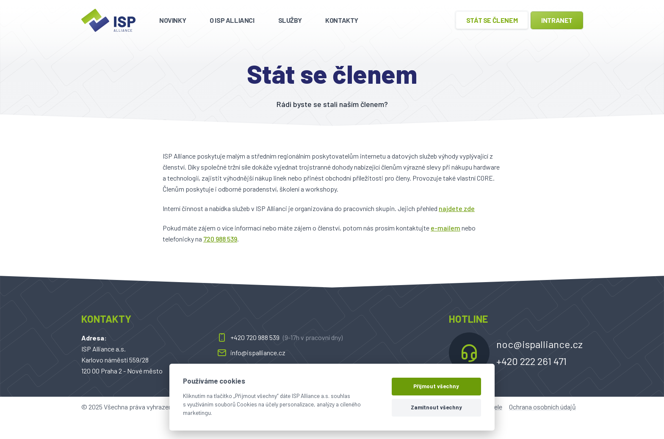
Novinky (172, 20)
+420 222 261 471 (531, 361)
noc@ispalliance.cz (539, 344)
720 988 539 (220, 239)
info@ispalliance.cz (251, 353)
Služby (290, 20)
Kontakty (341, 20)
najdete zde (457, 208)
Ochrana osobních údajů (542, 407)
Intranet (557, 20)
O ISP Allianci (232, 20)
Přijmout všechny (436, 386)
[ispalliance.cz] (108, 20)
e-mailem (445, 228)
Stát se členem (491, 20)
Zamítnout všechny (436, 407)
